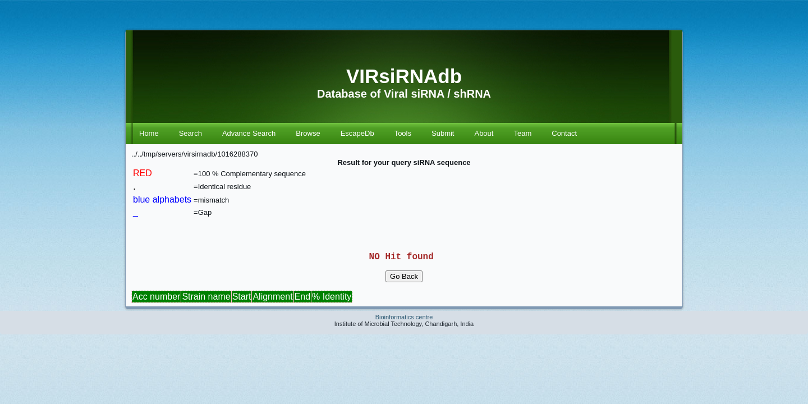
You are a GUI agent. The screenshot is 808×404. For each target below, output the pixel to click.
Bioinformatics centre (404, 326)
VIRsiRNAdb (404, 76)
